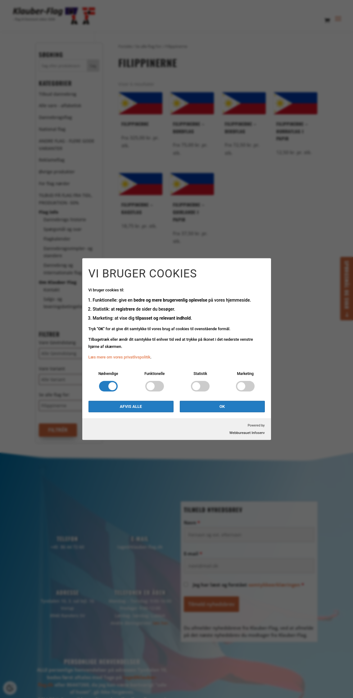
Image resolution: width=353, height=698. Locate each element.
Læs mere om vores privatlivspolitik (119, 357)
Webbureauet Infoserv (247, 433)
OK (222, 406)
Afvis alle (131, 406)
